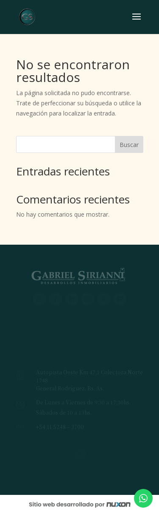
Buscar (129, 145)
